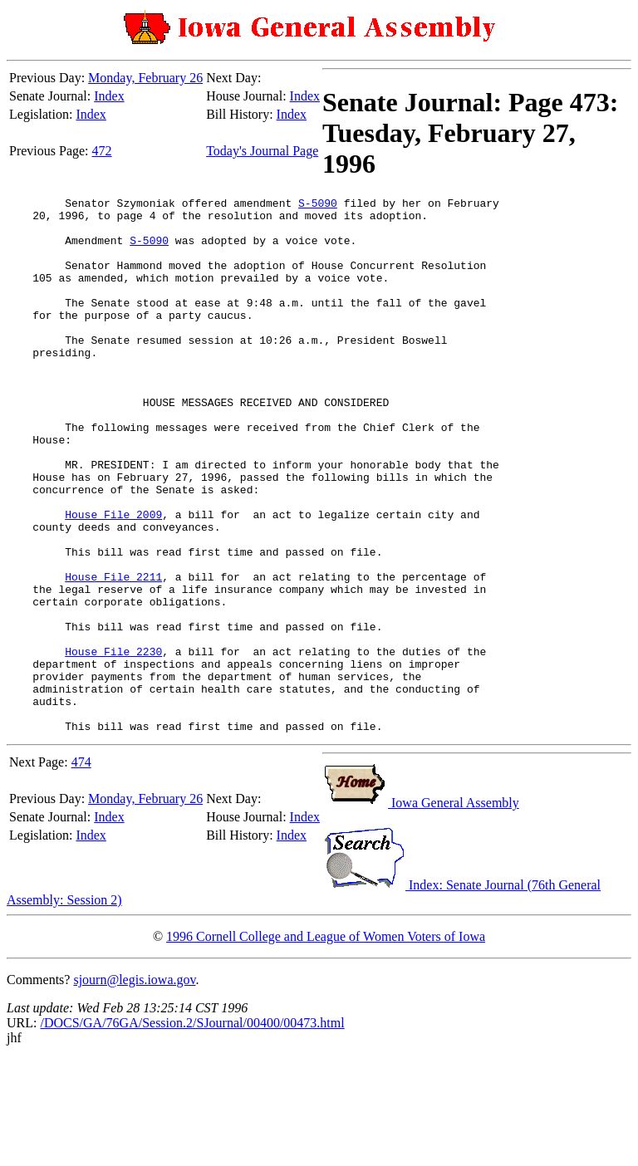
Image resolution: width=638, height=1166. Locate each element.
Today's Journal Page (262, 151)
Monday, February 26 (145, 78)
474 (81, 869)
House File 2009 (113, 578)
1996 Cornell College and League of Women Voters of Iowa (325, 1043)
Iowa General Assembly (420, 910)
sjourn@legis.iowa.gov (134, 1087)
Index (109, 96)
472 (102, 151)
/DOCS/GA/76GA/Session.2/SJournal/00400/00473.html (192, 1130)
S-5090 (317, 205)
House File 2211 (113, 653)
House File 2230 (113, 743)
